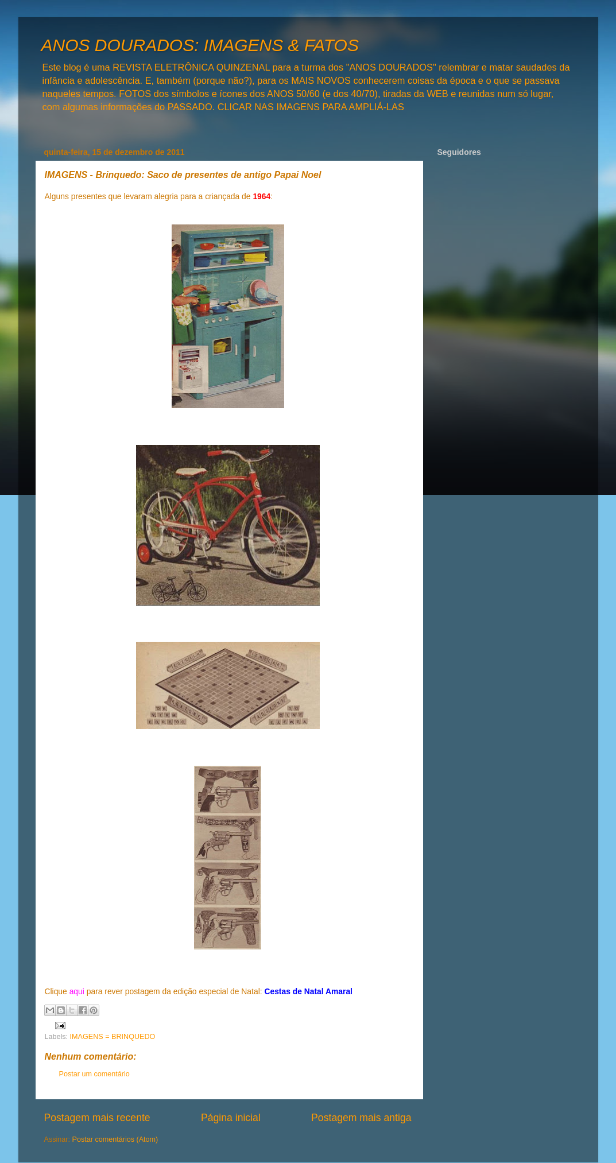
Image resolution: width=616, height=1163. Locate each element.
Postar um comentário (94, 1074)
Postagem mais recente (97, 1117)
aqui (76, 991)
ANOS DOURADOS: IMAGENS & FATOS (200, 45)
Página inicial (231, 1117)
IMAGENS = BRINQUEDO (113, 1037)
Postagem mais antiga (361, 1117)
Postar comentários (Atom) (115, 1139)
